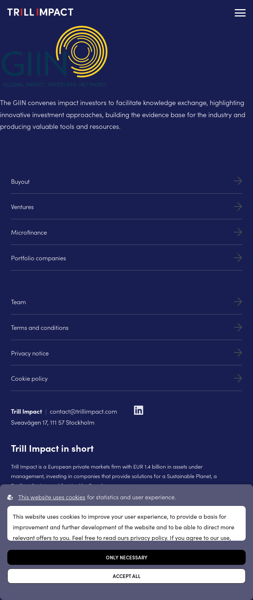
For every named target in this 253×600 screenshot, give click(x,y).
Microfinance (126, 232)
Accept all (127, 576)
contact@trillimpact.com (83, 411)
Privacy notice (126, 353)
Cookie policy (126, 378)
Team (126, 301)
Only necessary (127, 557)
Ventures (126, 206)
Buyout (126, 181)
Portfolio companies (126, 257)
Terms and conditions (126, 327)
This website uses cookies (51, 497)
